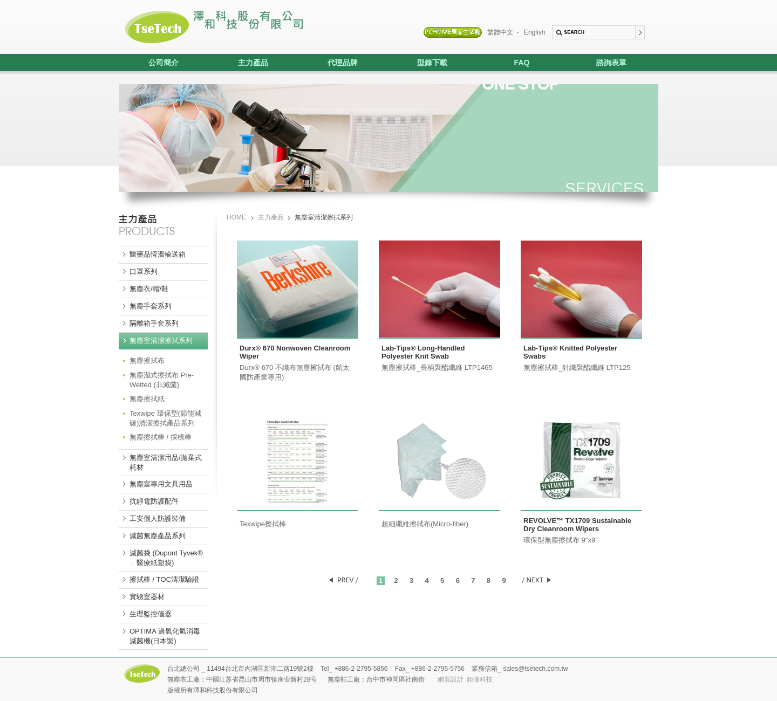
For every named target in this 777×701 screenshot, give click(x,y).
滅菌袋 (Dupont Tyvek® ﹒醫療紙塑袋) (166, 558)
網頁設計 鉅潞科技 (465, 679)
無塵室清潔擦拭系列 (161, 340)
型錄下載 (432, 62)
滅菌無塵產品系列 (158, 536)
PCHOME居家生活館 (453, 32)
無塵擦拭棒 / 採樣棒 (161, 437)
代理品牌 (328, 62)
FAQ (522, 62)
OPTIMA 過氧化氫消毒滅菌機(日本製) (165, 636)
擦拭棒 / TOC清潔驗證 (164, 579)
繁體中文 (500, 32)
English (534, 32)
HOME (236, 217)
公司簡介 (163, 62)
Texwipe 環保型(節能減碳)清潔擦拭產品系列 (165, 418)
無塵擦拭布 (147, 360)
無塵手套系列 (151, 306)
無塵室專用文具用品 (161, 484)
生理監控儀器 (151, 614)
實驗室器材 (147, 597)
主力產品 (238, 62)
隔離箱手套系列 (154, 323)
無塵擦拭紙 (147, 399)
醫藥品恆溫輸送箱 (158, 254)
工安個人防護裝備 (158, 518)
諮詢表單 (611, 62)
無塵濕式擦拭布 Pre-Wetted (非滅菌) (162, 380)
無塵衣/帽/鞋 (149, 289)
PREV (344, 580)
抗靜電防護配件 (154, 501)
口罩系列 (144, 271)
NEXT (536, 580)
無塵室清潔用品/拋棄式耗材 (166, 462)
